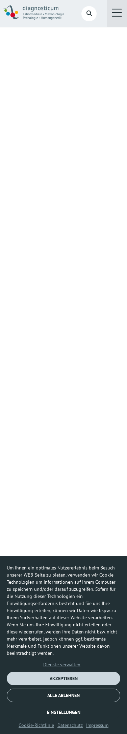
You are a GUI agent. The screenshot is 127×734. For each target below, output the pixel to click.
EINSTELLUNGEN (63, 712)
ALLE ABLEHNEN (63, 695)
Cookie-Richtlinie (36, 725)
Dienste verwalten (61, 665)
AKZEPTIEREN (64, 678)
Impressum (97, 725)
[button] (117, 13)
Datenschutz (70, 725)
